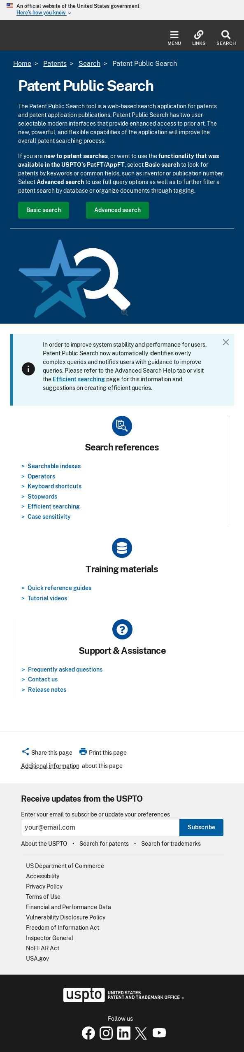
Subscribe (201, 827)
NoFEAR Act (42, 948)
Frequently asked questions (65, 669)
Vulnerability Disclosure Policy (65, 917)
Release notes (47, 689)
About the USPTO (44, 843)
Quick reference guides (59, 588)
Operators (41, 476)
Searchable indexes (54, 466)
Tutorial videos (47, 598)
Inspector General (49, 938)
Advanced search (117, 210)
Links (199, 38)
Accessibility (42, 876)
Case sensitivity (49, 516)
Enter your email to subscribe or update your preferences (95, 815)
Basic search (43, 210)
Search (226, 38)
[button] (46, 754)
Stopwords (42, 496)
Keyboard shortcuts (54, 486)
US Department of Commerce (65, 866)
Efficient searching (54, 506)
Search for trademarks (171, 843)
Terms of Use (43, 896)
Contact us (43, 679)
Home (22, 64)
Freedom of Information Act (62, 927)
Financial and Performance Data (68, 907)
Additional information (50, 766)
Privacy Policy (44, 886)
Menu (174, 38)
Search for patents (104, 843)
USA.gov (37, 958)
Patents (55, 64)
